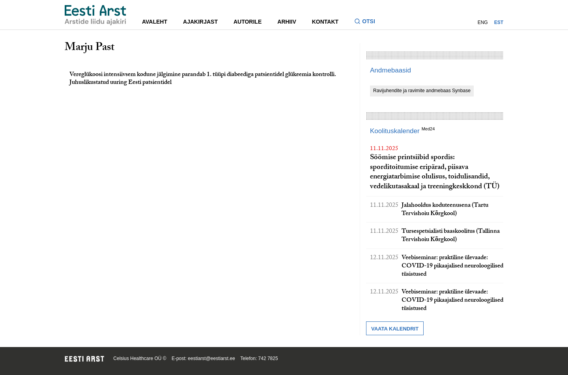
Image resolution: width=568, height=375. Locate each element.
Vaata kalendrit (395, 329)
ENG (483, 22)
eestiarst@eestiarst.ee (211, 358)
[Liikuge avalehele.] (95, 15)
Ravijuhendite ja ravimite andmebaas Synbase (422, 90)
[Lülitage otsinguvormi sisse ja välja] (367, 22)
